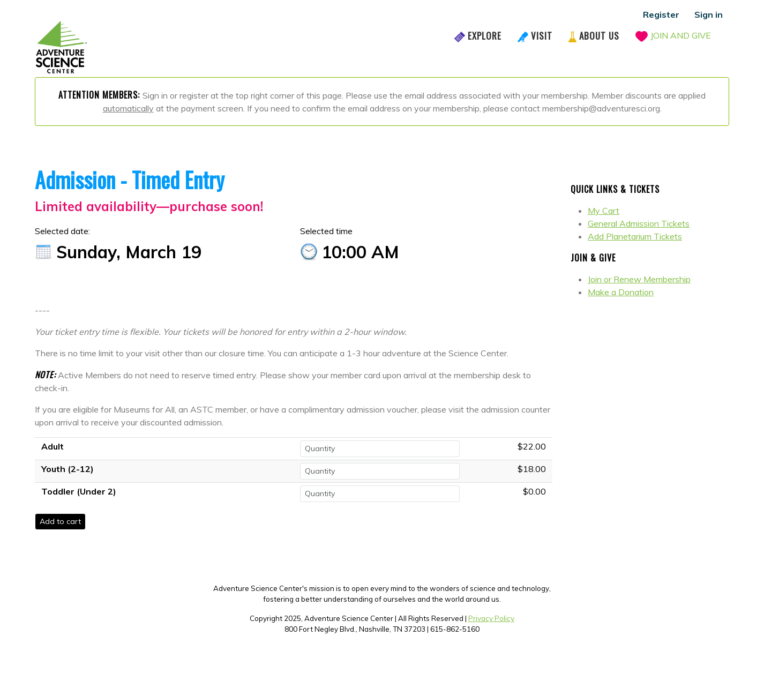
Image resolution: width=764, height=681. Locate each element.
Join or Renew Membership (639, 279)
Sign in (708, 14)
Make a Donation (621, 292)
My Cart (603, 210)
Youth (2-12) (67, 468)
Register (661, 14)
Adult (52, 446)
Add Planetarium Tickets (635, 236)
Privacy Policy (491, 618)
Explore (484, 35)
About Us (599, 35)
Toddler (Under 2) (78, 491)
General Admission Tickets (639, 223)
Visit (541, 35)
